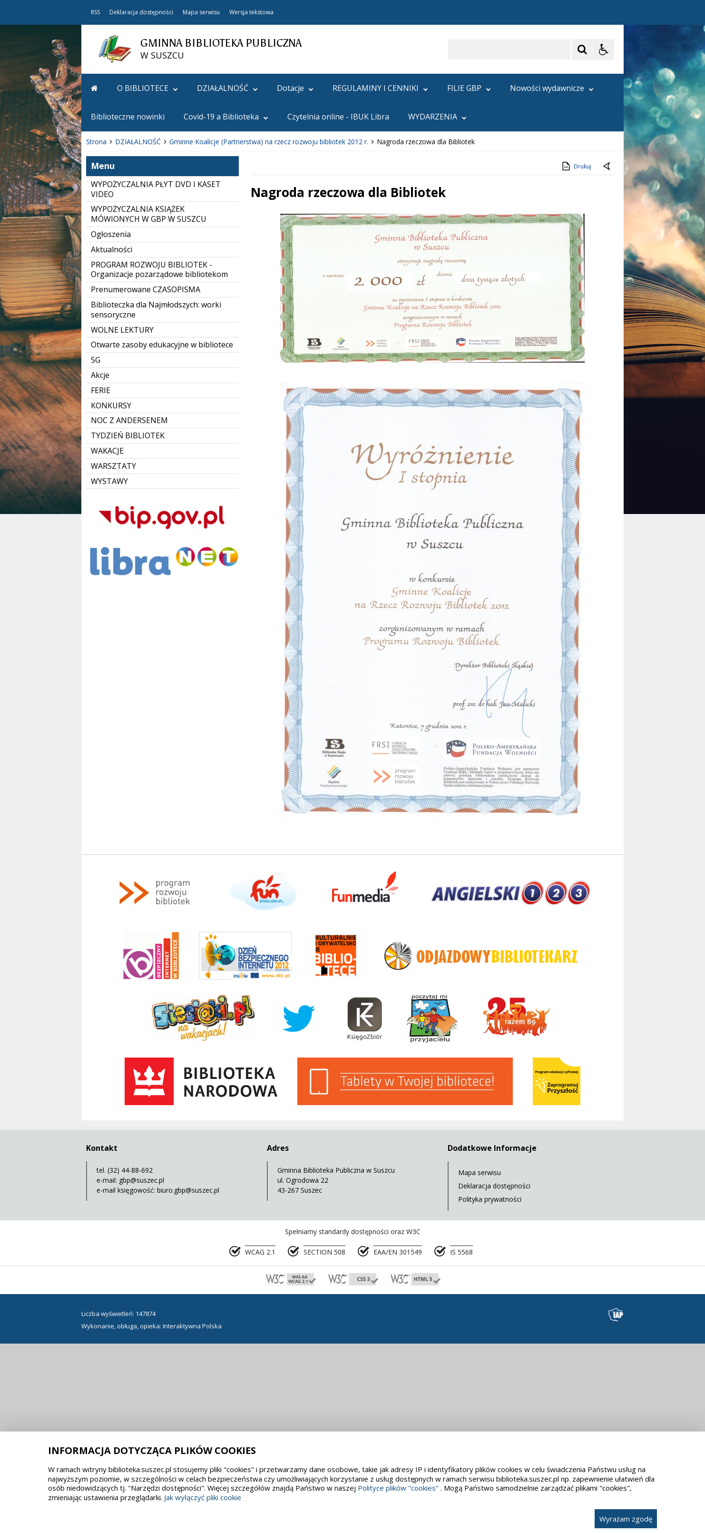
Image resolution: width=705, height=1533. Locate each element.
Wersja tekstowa (251, 12)
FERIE (100, 580)
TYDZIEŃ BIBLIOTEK (128, 626)
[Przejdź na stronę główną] (94, 88)
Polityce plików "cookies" (398, 1488)
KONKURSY (111, 596)
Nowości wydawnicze (552, 88)
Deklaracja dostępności (141, 12)
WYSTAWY (109, 671)
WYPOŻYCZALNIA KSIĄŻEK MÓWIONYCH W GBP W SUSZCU (148, 404)
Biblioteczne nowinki (128, 116)
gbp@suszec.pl (141, 1370)
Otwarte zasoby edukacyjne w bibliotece (162, 535)
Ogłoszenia (111, 424)
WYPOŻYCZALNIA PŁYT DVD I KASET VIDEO (156, 379)
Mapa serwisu (201, 12)
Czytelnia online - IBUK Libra (338, 116)
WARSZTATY (113, 656)
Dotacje (295, 88)
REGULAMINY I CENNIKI (380, 88)
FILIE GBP (469, 88)
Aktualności (111, 440)
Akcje (100, 565)
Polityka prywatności (489, 1389)
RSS (95, 12)
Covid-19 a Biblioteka (226, 116)
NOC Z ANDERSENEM (129, 610)
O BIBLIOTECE (147, 88)
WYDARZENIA (437, 116)
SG (95, 550)
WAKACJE (107, 641)
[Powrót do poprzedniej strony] (607, 357)
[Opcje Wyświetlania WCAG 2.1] (603, 49)
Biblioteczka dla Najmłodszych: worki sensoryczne (156, 500)
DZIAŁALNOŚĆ (227, 88)
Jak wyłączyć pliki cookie (202, 1497)
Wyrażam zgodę (625, 1518)
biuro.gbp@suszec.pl (188, 1380)
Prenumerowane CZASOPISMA (145, 480)
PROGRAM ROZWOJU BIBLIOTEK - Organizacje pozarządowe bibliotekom (159, 460)
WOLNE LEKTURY (122, 520)
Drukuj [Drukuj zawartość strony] (575, 356)
